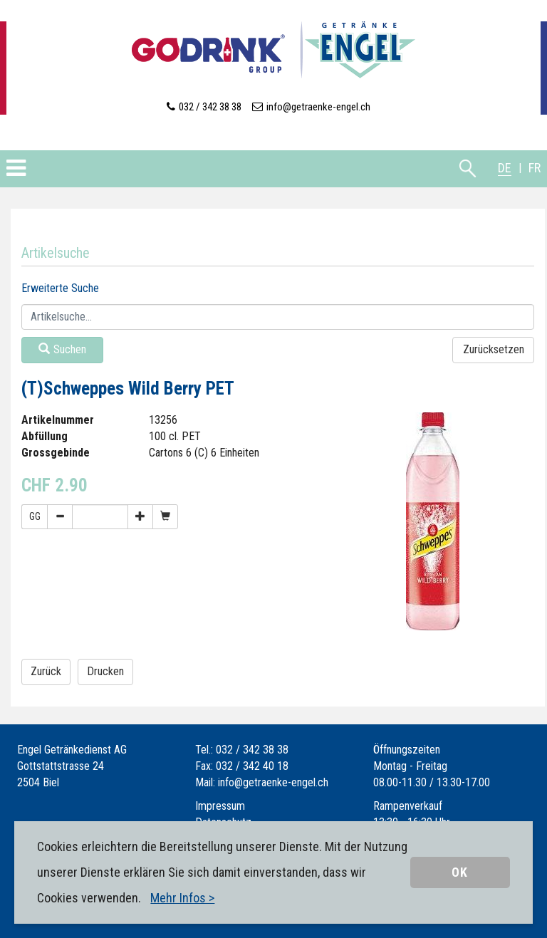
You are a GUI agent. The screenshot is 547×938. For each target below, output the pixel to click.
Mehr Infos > (182, 897)
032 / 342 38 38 (210, 106)
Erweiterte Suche (60, 288)
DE (504, 167)
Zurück (46, 671)
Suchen (62, 349)
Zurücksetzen (493, 349)
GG (35, 516)
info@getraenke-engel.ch (318, 106)
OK (460, 872)
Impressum (220, 806)
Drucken (105, 671)
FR (534, 167)
